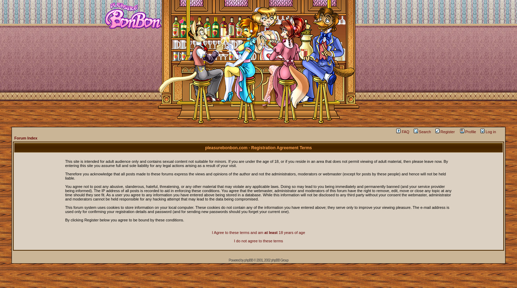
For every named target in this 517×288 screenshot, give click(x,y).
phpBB (248, 260)
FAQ (402, 132)
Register (445, 132)
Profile (468, 132)
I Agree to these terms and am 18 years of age (258, 232)
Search (422, 132)
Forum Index (25, 138)
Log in (488, 132)
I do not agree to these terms (258, 241)
